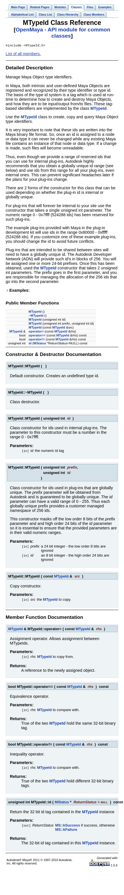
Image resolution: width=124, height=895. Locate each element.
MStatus (40, 343)
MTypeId (98, 109)
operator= (36, 332)
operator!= (37, 340)
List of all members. (23, 54)
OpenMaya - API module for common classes (63, 33)
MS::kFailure (66, 830)
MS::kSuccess (67, 826)
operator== (37, 336)
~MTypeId (36, 316)
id (30, 343)
